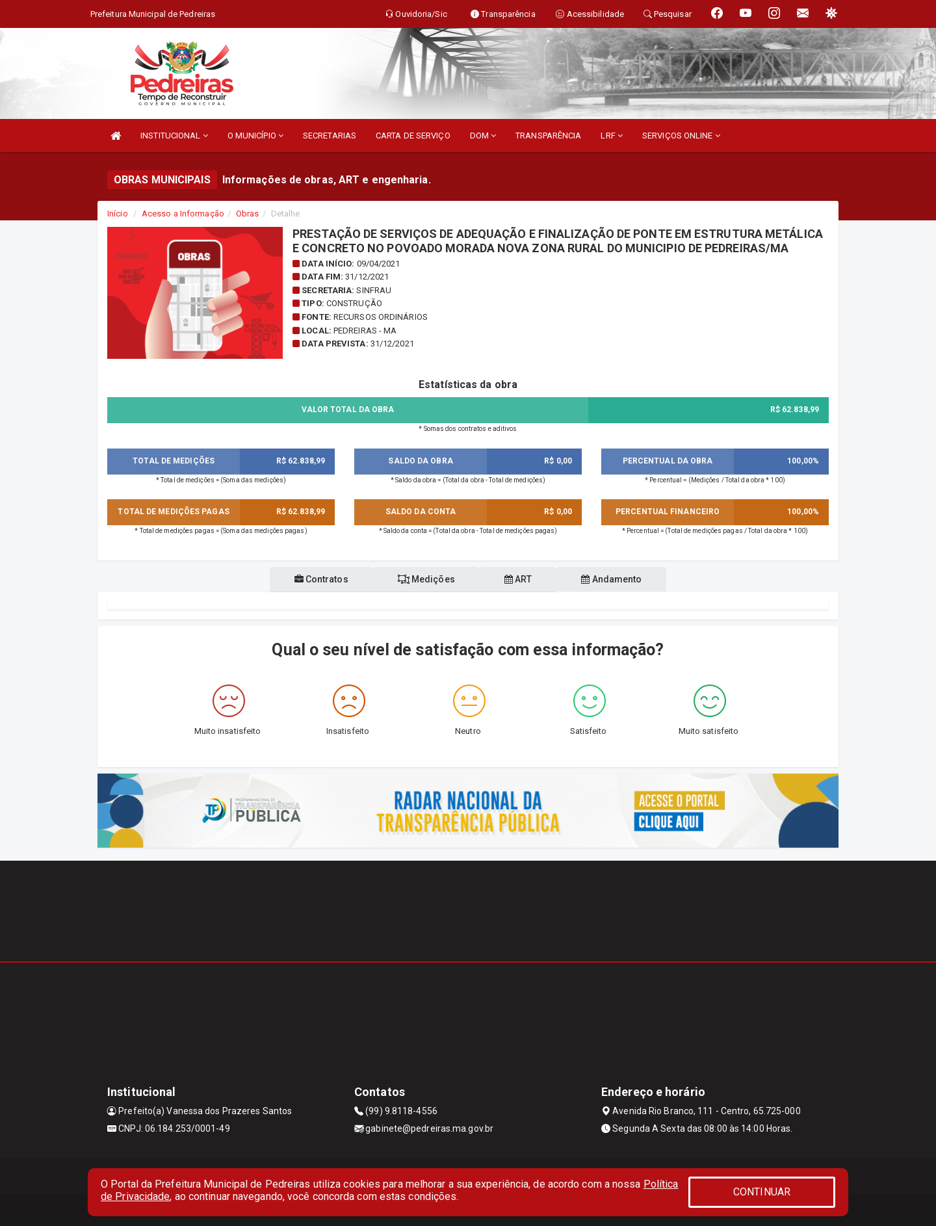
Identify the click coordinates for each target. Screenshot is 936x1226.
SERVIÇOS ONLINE (681, 135)
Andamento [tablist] (619, 579)
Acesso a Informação (183, 213)
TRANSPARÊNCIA (548, 135)
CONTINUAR (761, 1192)
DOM (483, 135)
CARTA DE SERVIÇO (413, 135)
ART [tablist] (521, 579)
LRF (612, 135)
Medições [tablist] (423, 579)
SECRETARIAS (329, 135)
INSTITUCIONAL (174, 135)
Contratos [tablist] (314, 579)
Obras (247, 213)
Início (117, 213)
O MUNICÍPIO (255, 135)
